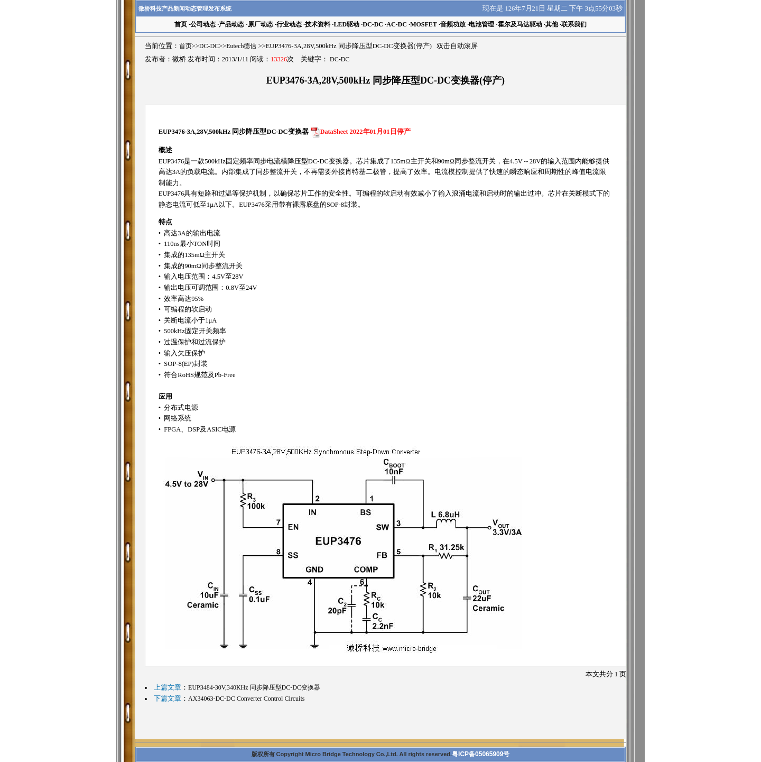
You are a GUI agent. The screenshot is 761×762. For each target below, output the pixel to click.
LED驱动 (346, 24)
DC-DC (373, 24)
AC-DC (396, 24)
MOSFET (423, 24)
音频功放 (453, 24)
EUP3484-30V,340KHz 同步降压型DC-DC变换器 (254, 687)
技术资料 (317, 24)
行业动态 (289, 24)
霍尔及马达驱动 (520, 24)
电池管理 (481, 24)
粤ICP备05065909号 (480, 754)
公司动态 (203, 24)
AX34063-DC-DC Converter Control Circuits (246, 698)
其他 (551, 24)
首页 (185, 46)
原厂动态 (260, 24)
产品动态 (231, 24)
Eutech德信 (241, 46)
